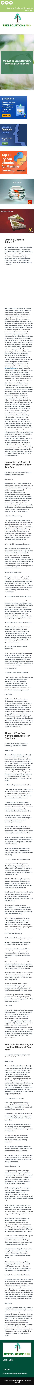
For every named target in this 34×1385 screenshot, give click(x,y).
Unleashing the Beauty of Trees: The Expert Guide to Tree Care (18, 464)
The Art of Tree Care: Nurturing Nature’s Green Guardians (17, 736)
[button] (17, 32)
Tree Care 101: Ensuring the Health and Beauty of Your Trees (19, 1047)
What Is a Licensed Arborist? (14, 241)
